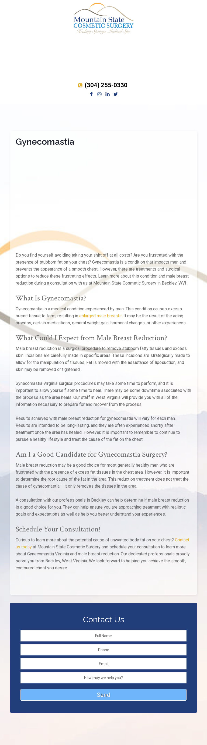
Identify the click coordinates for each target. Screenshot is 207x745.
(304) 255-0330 (102, 85)
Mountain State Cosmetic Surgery (103, 19)
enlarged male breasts (100, 315)
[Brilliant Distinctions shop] (103, 76)
